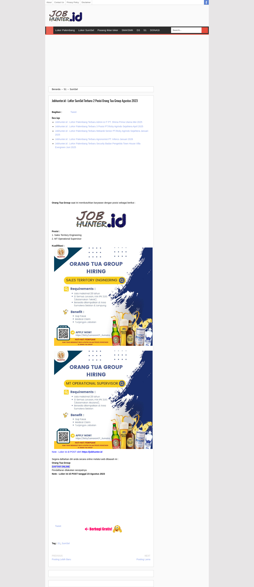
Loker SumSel (86, 30)
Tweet (73, 112)
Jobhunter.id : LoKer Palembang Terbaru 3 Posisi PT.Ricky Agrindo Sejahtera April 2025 (99, 126)
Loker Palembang (65, 30)
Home (49, 30)
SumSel (66, 543)
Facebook (206, 2)
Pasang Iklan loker (108, 30)
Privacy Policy (73, 2)
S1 (145, 30)
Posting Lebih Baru (61, 559)
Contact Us (59, 2)
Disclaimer (86, 2)
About (49, 2)
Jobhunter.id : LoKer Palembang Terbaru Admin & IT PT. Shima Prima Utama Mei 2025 (98, 122)
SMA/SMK (127, 30)
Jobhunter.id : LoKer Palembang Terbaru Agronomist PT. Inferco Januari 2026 (94, 139)
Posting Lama (143, 559)
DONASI (155, 30)
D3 (138, 30)
